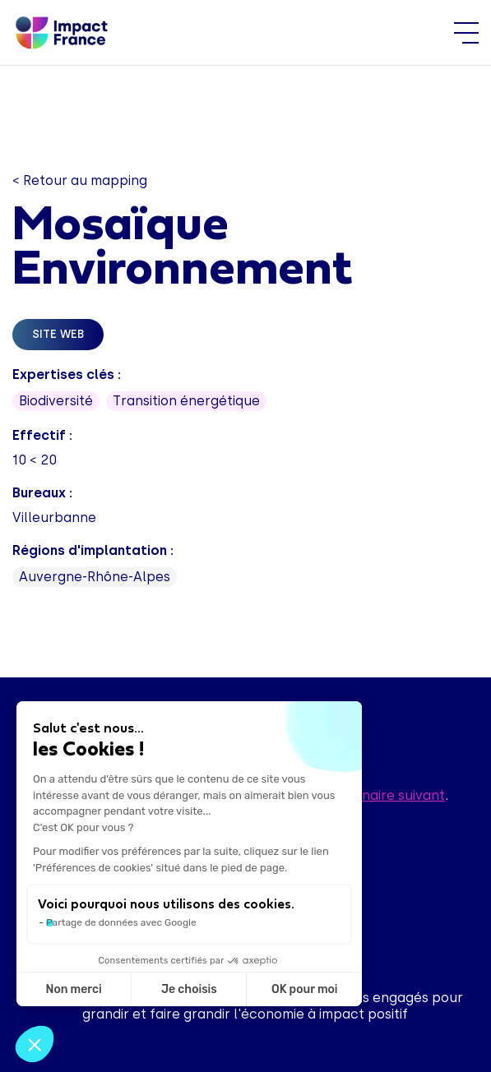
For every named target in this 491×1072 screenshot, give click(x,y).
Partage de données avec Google (121, 922)
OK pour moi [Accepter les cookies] (304, 989)
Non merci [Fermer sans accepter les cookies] (73, 989)
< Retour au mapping (79, 180)
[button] (34, 1044)
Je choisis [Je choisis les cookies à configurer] (189, 989)
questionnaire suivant (375, 795)
